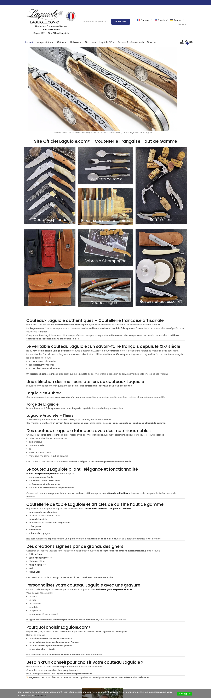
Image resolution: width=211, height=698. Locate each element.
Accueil (29, 42)
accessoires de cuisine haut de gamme (49, 522)
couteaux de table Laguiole (43, 512)
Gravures (90, 42)
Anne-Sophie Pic (37, 564)
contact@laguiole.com (66, 670)
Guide (62, 42)
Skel (31, 568)
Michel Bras (34, 571)
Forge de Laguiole (42, 404)
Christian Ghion (37, 561)
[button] (188, 42)
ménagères (35, 526)
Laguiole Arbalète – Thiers (50, 415)
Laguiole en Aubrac (44, 393)
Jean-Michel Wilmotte (40, 557)
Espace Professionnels (131, 42)
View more (40, 695)
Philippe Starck (36, 554)
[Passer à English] (161, 20)
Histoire (76, 42)
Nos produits (45, 42)
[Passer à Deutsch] (178, 20)
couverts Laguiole (38, 519)
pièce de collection (117, 493)
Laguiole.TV (107, 42)
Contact (152, 42)
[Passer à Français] (145, 20)
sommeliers (35, 529)
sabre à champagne (39, 533)
